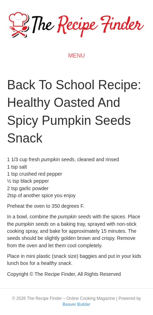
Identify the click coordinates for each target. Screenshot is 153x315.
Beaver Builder (76, 304)
